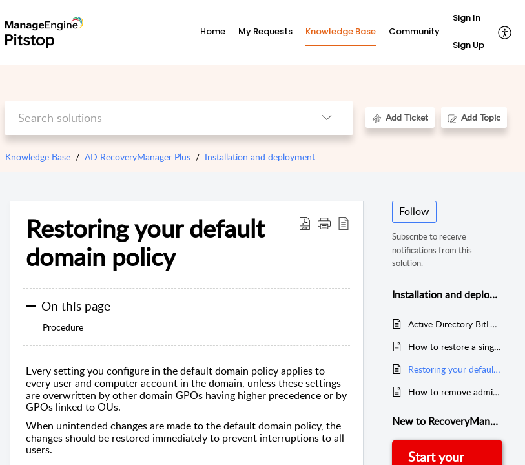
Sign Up (468, 45)
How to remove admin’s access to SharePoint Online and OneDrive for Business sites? (455, 392)
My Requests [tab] (265, 31)
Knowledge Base (37, 156)
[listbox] (327, 118)
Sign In (466, 18)
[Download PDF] (304, 222)
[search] (153, 118)
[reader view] (343, 222)
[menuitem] (468, 18)
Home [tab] (212, 31)
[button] (324, 222)
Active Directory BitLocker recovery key (455, 324)
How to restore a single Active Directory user (455, 346)
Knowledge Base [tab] (340, 31)
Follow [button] (414, 211)
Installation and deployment (260, 156)
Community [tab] (414, 31)
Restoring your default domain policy (145, 242)
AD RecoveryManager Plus (137, 156)
